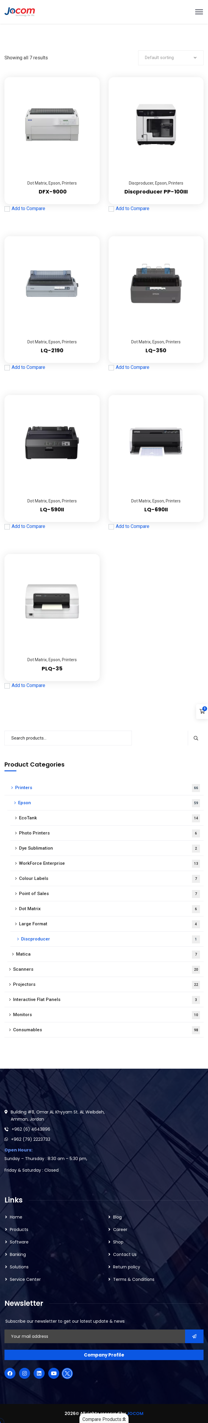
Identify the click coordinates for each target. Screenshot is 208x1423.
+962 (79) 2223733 (30, 1139)
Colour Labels (109, 879)
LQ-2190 (52, 350)
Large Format (109, 924)
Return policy (126, 1267)
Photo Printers (109, 833)
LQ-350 (156, 350)
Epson (54, 183)
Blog (117, 1217)
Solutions (19, 1267)
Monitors (106, 1015)
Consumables (106, 1030)
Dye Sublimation (109, 849)
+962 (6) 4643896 (31, 1129)
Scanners (106, 970)
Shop (118, 1242)
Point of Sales (109, 894)
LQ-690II (156, 509)
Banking (18, 1254)
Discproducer (141, 183)
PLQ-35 (52, 668)
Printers (69, 183)
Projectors (106, 985)
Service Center (25, 1279)
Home (16, 1217)
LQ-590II (52, 509)
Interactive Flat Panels (106, 1000)
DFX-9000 (52, 191)
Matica (108, 955)
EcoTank (109, 818)
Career (120, 1229)
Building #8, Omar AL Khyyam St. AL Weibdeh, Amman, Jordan (58, 1115)
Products (19, 1229)
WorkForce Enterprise (109, 864)
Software (19, 1242)
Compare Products (104, 1419)
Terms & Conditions (133, 1279)
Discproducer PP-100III (156, 191)
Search (196, 738)
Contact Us (125, 1254)
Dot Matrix (37, 183)
